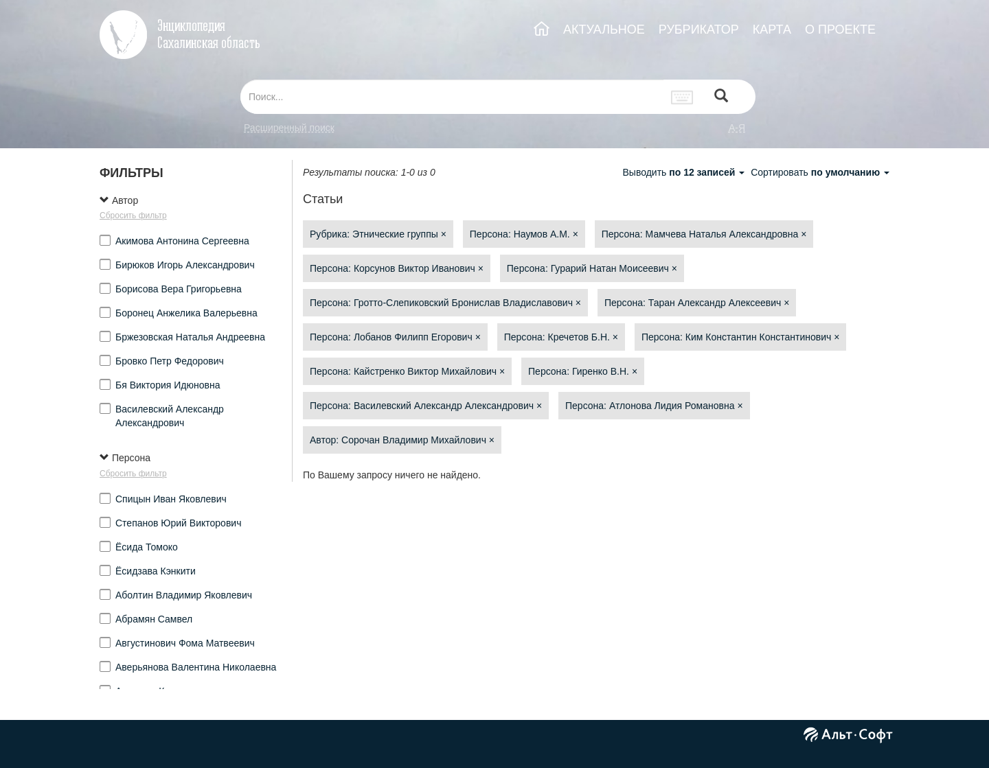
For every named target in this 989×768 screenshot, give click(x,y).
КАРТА (772, 29)
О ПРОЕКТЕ (840, 29)
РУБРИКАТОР (699, 29)
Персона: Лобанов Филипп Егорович (395, 336)
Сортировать (820, 172)
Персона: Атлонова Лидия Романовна (654, 405)
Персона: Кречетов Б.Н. (561, 336)
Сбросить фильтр (133, 215)
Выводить (684, 172)
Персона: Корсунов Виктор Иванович (397, 268)
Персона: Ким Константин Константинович (740, 336)
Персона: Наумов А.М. (524, 234)
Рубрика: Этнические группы (378, 234)
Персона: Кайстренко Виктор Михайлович (407, 371)
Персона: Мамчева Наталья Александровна (704, 234)
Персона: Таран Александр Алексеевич (697, 302)
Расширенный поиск (289, 127)
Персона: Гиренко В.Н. (582, 371)
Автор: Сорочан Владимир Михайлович (402, 439)
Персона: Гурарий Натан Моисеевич (592, 268)
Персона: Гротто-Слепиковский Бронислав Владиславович (445, 302)
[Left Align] (721, 97)
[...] (451, 97)
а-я (737, 127)
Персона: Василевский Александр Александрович (426, 405)
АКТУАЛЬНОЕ (604, 29)
